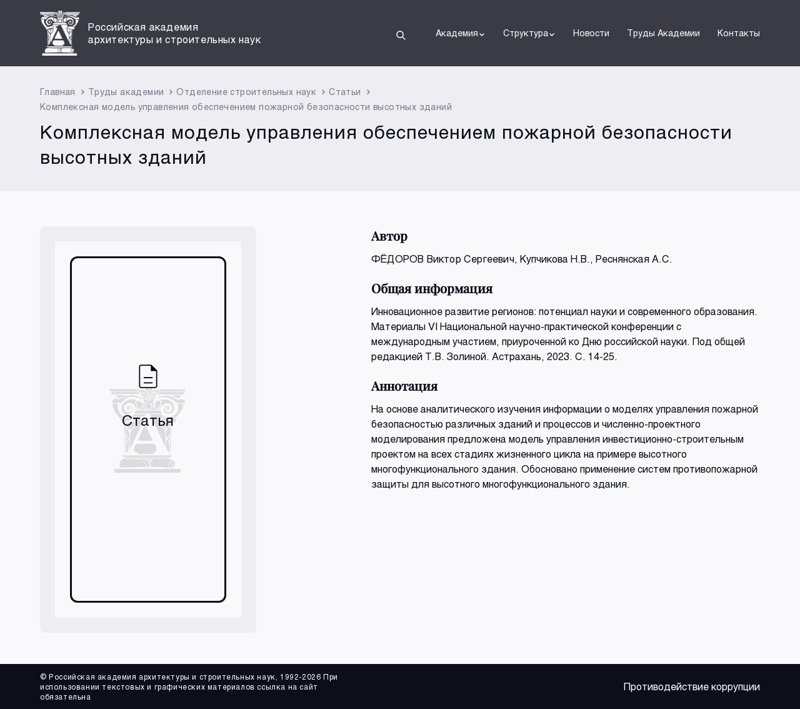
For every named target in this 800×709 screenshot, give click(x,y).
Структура (529, 33)
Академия (461, 33)
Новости (591, 33)
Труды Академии (663, 33)
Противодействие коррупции (692, 686)
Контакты (739, 33)
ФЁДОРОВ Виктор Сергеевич (442, 258)
